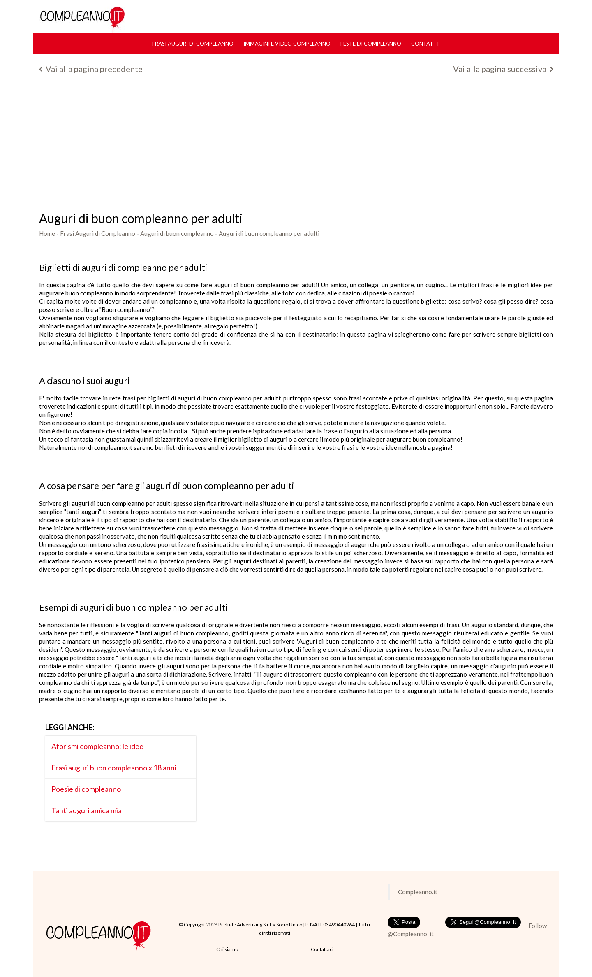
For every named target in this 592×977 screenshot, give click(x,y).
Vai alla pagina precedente (91, 69)
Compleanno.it (417, 892)
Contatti (425, 43)
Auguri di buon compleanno (177, 233)
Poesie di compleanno (86, 788)
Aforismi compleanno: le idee (97, 746)
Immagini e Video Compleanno (287, 43)
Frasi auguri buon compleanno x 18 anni (113, 767)
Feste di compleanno (370, 43)
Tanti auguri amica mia (86, 810)
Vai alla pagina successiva (503, 69)
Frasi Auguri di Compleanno (193, 43)
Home (47, 233)
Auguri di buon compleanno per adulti (269, 233)
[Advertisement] (296, 145)
